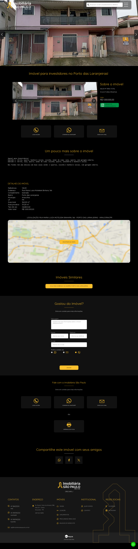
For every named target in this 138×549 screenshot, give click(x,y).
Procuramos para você (68, 520)
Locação (63, 512)
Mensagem (55, 320)
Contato (87, 512)
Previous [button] (2, 34)
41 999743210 (20, 516)
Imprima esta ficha (69, 430)
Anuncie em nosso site (67, 524)
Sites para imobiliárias (69, 540)
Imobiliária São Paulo (69, 487)
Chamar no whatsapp (69, 134)
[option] (69, 33)
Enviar (69, 369)
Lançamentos (64, 516)
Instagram (112, 512)
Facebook (69, 461)
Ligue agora (36, 134)
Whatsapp (59, 461)
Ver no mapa (39, 514)
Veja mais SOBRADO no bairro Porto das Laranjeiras (69, 287)
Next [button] (136, 34)
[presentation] (69, 361)
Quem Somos (88, 507)
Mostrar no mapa (69, 243)
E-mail (53, 342)
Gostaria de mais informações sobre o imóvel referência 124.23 (69, 326)
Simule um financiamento (110, 105)
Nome (53, 334)
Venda (62, 507)
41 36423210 (20, 509)
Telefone (72, 334)
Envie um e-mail (102, 134)
